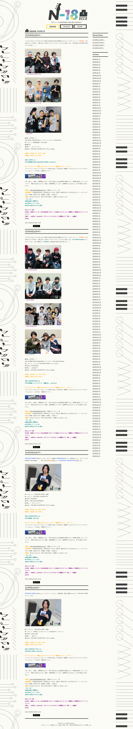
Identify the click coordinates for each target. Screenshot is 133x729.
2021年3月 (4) (96, 197)
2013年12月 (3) (96, 432)
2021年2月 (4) (96, 199)
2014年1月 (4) (96, 429)
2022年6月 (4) (96, 156)
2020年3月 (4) (96, 229)
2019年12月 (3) (96, 237)
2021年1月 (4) (96, 202)
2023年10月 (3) (96, 113)
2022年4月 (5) (96, 162)
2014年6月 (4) (96, 415)
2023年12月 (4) (96, 108)
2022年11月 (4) (96, 143)
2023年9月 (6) (96, 116)
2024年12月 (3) (96, 75)
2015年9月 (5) (96, 375)
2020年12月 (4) (96, 205)
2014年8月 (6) (96, 410)
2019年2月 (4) (96, 264)
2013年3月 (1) (96, 456)
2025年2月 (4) (96, 70)
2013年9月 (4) (96, 440)
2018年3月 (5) (96, 294)
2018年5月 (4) (96, 288)
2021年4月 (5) (96, 194)
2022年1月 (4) (96, 170)
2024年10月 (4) (96, 81)
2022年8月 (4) (96, 151)
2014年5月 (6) (96, 418)
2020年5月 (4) (96, 224)
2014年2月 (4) (96, 426)
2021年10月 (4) (96, 178)
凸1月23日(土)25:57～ (98, 42)
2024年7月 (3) (96, 89)
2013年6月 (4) (96, 448)
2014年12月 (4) (96, 399)
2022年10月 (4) (96, 145)
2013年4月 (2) (96, 453)
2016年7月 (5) (96, 348)
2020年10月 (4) (96, 210)
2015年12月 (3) (96, 367)
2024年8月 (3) (96, 86)
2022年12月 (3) (96, 140)
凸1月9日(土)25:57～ (98, 48)
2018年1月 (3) (96, 299)
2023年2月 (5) (96, 135)
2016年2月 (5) (96, 361)
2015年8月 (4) (96, 378)
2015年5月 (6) (96, 386)
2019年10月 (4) (96, 243)
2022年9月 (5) (96, 148)
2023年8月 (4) (96, 118)
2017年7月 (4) (96, 315)
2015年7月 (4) (96, 380)
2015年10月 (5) (96, 372)
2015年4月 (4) (96, 388)
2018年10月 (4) (96, 275)
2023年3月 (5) (96, 132)
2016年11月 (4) (96, 337)
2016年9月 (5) (96, 342)
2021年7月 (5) (96, 186)
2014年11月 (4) (96, 402)
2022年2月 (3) (96, 167)
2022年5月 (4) (96, 159)
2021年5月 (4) (96, 191)
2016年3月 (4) (96, 359)
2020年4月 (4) (96, 226)
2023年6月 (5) (96, 124)
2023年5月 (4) (96, 127)
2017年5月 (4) (96, 321)
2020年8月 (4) (96, 216)
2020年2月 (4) (96, 232)
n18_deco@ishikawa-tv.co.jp (38, 190)
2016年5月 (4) (96, 353)
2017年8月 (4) (96, 313)
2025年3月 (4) (96, 67)
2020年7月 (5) (96, 218)
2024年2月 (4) (96, 102)
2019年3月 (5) (96, 261)
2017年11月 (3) (96, 305)
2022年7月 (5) (96, 154)
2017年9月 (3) (96, 310)
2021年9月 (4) (96, 180)
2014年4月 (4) (96, 421)
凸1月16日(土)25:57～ (98, 45)
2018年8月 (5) (96, 280)
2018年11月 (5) (96, 272)
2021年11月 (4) (96, 175)
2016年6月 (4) (96, 351)
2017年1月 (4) (96, 332)
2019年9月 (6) (96, 245)
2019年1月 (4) (96, 267)
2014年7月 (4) (96, 413)
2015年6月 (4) (96, 383)
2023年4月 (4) (96, 129)
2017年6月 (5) (96, 318)
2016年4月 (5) (96, 356)
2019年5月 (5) (96, 256)
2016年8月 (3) (96, 345)
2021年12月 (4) (96, 172)
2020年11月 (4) (96, 207)
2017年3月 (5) (96, 326)
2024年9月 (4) (96, 83)
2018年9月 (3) (96, 278)
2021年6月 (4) (96, 189)
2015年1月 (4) (96, 396)
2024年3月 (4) (96, 100)
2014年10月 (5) (96, 405)
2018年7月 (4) (96, 283)
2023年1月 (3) (96, 137)
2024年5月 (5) (96, 94)
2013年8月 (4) (96, 442)
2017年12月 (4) (96, 302)
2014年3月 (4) (96, 423)
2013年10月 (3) (96, 437)
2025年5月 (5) (96, 62)
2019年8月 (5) (96, 248)
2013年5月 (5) (96, 450)
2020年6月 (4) (96, 221)
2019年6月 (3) (96, 253)
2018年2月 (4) (96, 297)
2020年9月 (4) (96, 213)
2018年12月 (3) (96, 270)
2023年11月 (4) (96, 110)
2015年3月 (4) (96, 391)
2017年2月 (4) (96, 329)
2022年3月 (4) (96, 164)
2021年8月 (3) (96, 183)
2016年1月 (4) (96, 364)
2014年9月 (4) (96, 407)
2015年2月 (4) (96, 394)
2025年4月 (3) (96, 64)
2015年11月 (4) (96, 369)
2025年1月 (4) (96, 73)
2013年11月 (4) (96, 434)
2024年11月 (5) (96, 78)
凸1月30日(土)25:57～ (98, 40)
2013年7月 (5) (96, 445)
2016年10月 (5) (96, 340)
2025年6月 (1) (96, 59)
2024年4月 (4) (96, 97)
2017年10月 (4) (96, 307)
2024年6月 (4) (96, 91)
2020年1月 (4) (96, 234)
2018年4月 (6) (96, 291)
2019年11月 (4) (96, 240)
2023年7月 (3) (96, 121)
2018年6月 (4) (96, 286)
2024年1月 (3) (96, 105)
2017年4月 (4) (96, 324)
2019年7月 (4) (96, 251)
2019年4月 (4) (96, 259)
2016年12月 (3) (96, 334)
